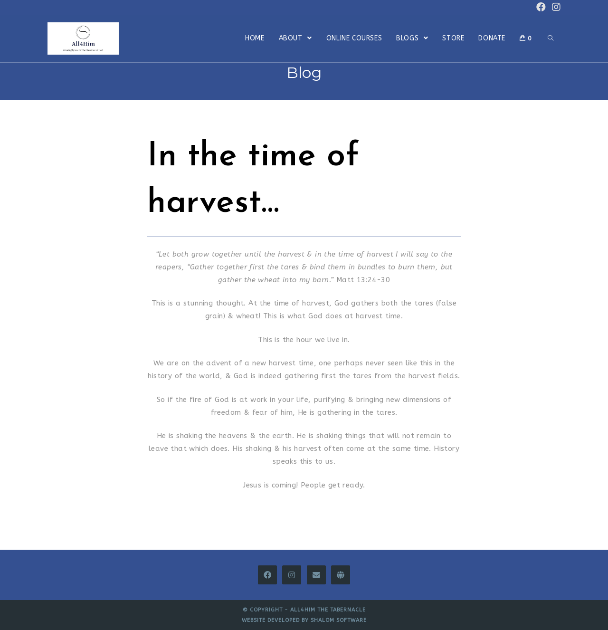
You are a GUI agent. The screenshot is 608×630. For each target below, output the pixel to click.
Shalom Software (339, 620)
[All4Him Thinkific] (340, 574)
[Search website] (550, 38)
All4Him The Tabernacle (328, 610)
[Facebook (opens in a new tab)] (541, 7)
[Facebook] (267, 574)
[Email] (316, 574)
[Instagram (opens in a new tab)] (554, 7)
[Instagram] (291, 574)
